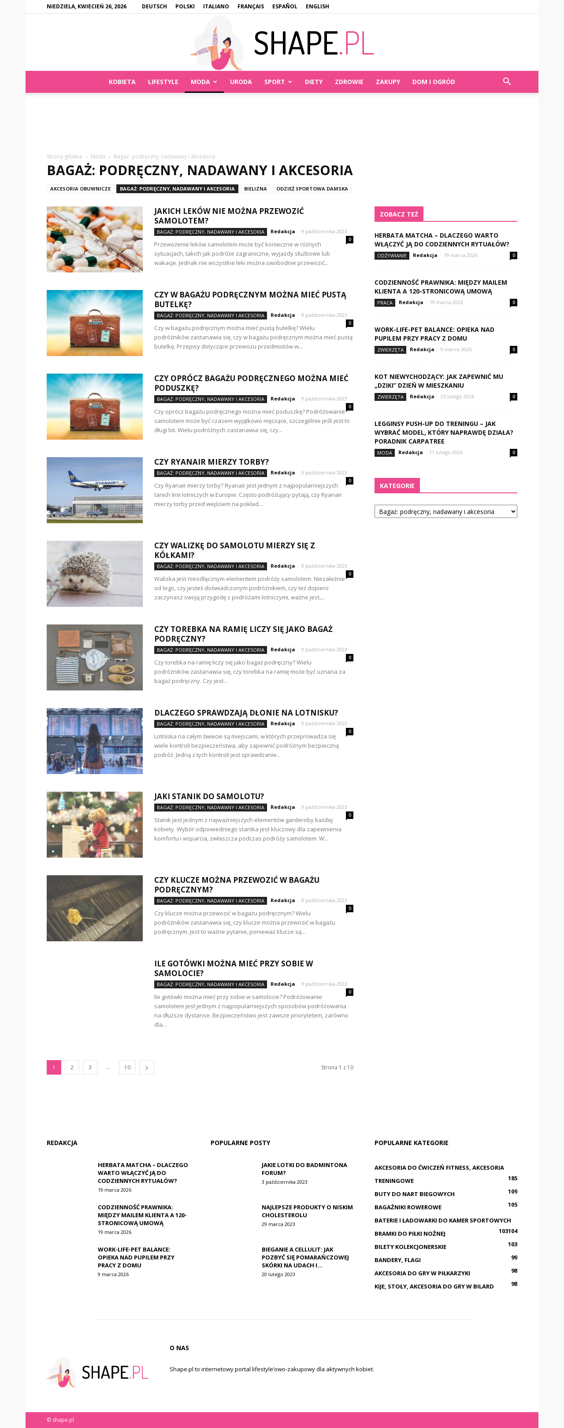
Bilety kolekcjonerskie (410, 1247)
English (317, 6)
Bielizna (255, 188)
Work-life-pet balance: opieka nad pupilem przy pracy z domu (434, 333)
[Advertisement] (282, 123)
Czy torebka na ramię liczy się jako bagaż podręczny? (243, 634)
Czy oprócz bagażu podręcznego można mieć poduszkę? (251, 383)
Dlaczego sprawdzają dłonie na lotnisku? (246, 713)
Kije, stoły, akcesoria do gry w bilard (434, 1286)
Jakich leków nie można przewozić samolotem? (229, 216)
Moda (204, 81)
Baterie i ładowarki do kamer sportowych (443, 1220)
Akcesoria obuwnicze (80, 188)
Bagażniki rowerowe (408, 1207)
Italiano (216, 6)
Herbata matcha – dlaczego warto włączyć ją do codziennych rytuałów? (442, 239)
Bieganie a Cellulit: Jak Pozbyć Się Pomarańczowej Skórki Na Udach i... (305, 1257)
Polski (185, 6)
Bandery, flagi (398, 1260)
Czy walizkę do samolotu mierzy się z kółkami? (234, 550)
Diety (314, 81)
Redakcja (283, 231)
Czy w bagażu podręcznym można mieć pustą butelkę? (250, 299)
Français (250, 6)
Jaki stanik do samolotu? (209, 796)
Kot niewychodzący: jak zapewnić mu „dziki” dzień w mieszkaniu (439, 380)
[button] (506, 81)
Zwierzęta (390, 349)
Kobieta (122, 81)
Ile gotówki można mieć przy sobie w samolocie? (233, 968)
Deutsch (154, 6)
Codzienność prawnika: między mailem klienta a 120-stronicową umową (441, 286)
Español (284, 6)
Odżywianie (392, 255)
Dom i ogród (433, 81)
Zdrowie (349, 81)
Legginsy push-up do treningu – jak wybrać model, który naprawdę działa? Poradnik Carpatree (444, 432)
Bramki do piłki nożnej (410, 1233)
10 (127, 1067)
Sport (278, 81)
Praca (385, 302)
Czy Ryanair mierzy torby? (211, 462)
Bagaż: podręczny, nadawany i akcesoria (177, 188)
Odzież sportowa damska (312, 188)
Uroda (241, 81)
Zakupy (388, 81)
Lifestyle (163, 81)
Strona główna (64, 156)
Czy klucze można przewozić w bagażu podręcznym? (236, 885)
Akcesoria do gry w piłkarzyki (422, 1273)
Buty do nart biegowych (415, 1194)
